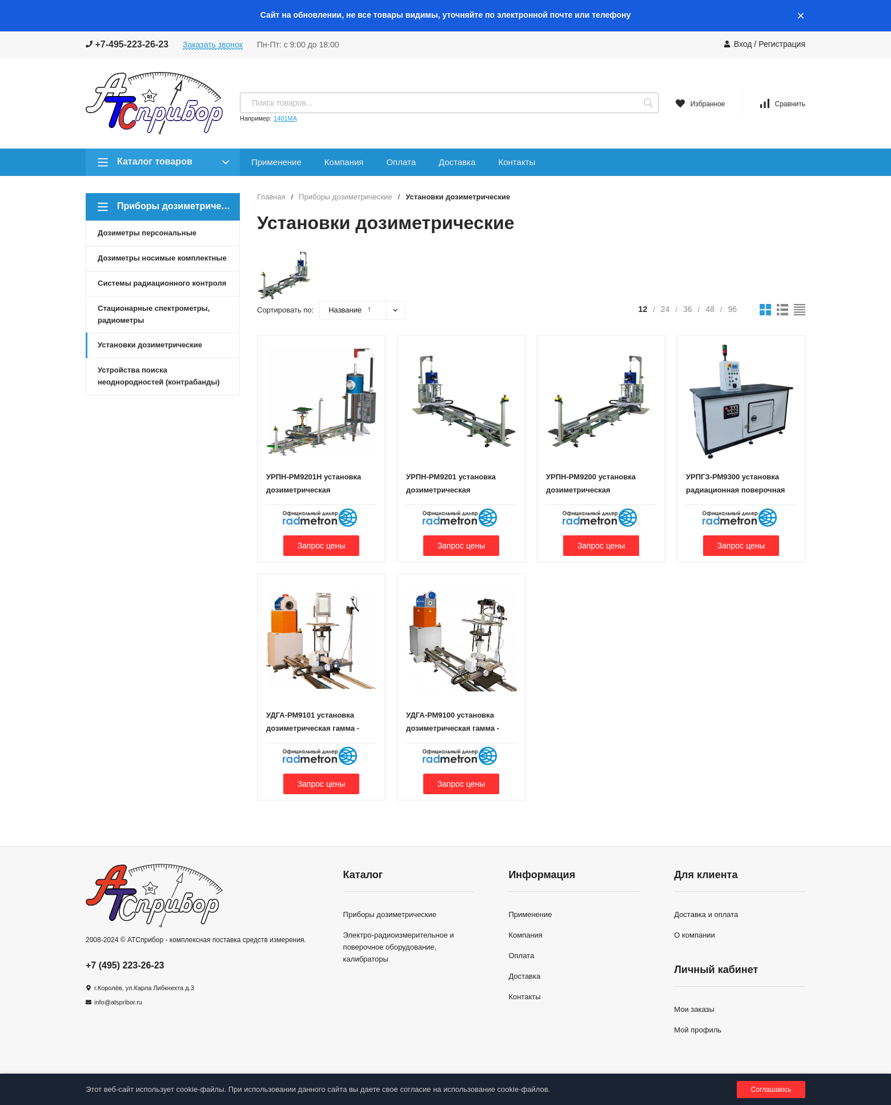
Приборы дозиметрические (345, 197)
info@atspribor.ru (118, 1002)
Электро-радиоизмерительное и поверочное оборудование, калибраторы (398, 947)
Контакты (516, 162)
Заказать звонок (213, 44)
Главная (271, 197)
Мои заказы (694, 1009)
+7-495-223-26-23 (127, 44)
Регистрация (781, 44)
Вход (743, 44)
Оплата (401, 162)
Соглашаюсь (771, 1090)
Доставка (457, 162)
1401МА (285, 118)
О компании (694, 935)
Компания (344, 162)
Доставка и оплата (706, 914)
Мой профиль (697, 1030)
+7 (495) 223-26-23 (125, 965)
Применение (276, 162)
